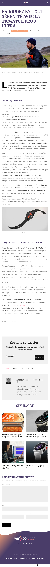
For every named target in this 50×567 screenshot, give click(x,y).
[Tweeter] (22, 368)
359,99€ (23, 305)
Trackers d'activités (22, 30)
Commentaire (6, 484)
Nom (3, 508)
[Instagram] (23, 546)
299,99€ (13, 305)
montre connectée (14, 321)
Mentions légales (38, 561)
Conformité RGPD (24, 561)
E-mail (4, 516)
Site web (28, 516)
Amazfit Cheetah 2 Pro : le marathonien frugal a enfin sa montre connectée (36, 436)
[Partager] (16, 368)
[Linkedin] (29, 546)
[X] (20, 546)
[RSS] (32, 546)
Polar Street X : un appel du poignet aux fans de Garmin (35, 466)
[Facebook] (18, 546)
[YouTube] (26, 546)
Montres (14, 30)
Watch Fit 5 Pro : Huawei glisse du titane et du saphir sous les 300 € (12, 436)
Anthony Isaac (6, 30)
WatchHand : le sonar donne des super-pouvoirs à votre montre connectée (12, 467)
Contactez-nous (11, 561)
